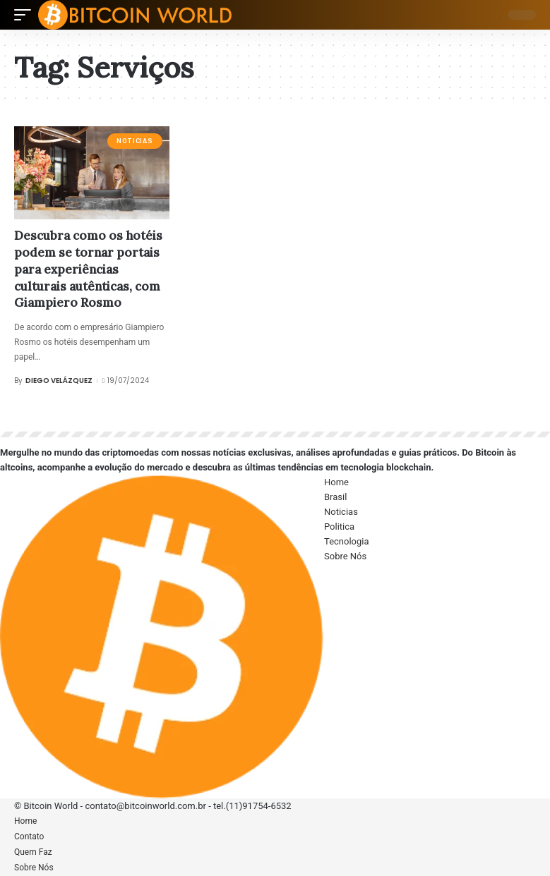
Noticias (134, 141)
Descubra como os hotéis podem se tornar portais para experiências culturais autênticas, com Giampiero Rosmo (88, 269)
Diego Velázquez (58, 380)
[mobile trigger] (26, 15)
